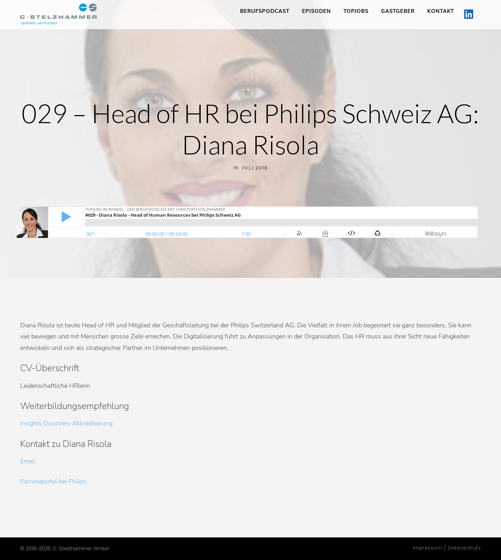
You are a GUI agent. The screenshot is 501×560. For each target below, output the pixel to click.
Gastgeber (398, 11)
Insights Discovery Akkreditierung (66, 423)
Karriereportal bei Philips (53, 481)
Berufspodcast (264, 11)
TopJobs (355, 11)
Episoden (316, 11)
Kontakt (440, 11)
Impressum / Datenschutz (447, 547)
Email (27, 461)
